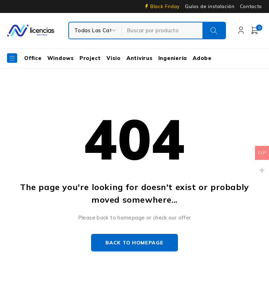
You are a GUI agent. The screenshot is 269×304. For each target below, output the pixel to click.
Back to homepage (134, 242)
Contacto (251, 6)
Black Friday (165, 6)
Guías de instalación (210, 6)
